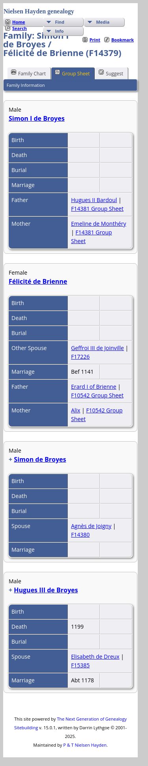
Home (18, 22)
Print (95, 40)
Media (102, 22)
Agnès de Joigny (91, 526)
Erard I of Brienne (93, 386)
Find (59, 22)
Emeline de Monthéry (98, 223)
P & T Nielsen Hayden (85, 745)
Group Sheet (72, 73)
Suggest (111, 73)
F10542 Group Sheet (97, 395)
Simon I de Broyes (37, 118)
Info (59, 31)
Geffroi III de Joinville (97, 348)
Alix (75, 410)
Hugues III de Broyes (46, 590)
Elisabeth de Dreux (95, 656)
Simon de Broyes (40, 459)
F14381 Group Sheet (97, 208)
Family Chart (28, 73)
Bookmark (122, 40)
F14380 (80, 534)
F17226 (80, 356)
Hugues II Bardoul (94, 200)
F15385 (80, 665)
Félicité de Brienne (38, 281)
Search (19, 28)
